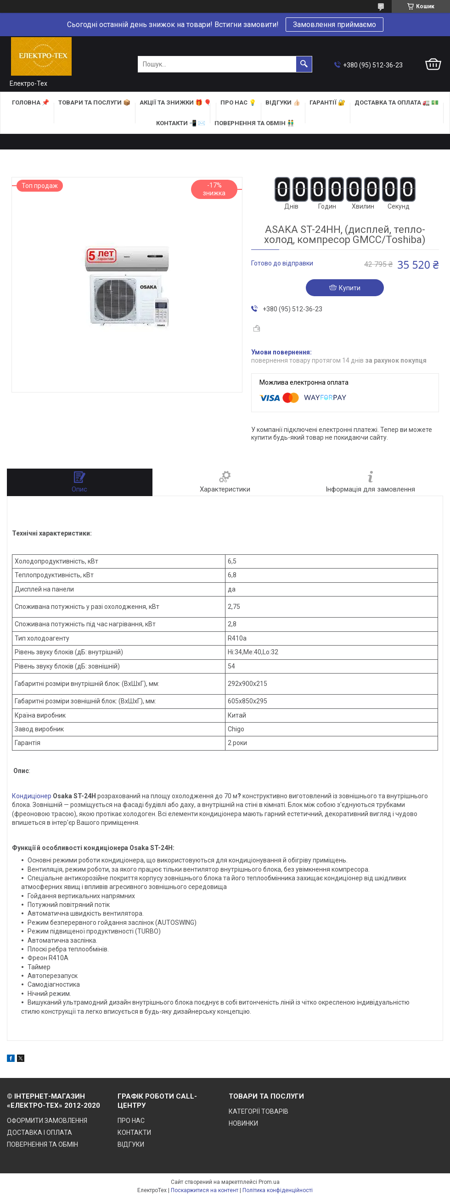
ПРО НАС (131, 1120)
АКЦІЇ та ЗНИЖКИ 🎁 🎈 (175, 102)
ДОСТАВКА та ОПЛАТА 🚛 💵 (396, 102)
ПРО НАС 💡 (238, 102)
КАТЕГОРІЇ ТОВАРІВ (258, 1111)
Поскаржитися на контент (204, 1190)
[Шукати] (304, 64)
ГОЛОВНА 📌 (30, 102)
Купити (349, 288)
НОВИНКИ (243, 1123)
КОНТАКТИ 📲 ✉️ (180, 123)
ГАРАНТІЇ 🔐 (327, 102)
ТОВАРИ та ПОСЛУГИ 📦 (94, 102)
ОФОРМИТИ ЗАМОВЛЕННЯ (47, 1120)
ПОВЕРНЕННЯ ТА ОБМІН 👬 (254, 123)
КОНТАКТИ (134, 1132)
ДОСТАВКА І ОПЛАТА (39, 1132)
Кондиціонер (31, 796)
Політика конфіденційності (277, 1190)
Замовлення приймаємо (334, 24)
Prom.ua (269, 1182)
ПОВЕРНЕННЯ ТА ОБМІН (42, 1144)
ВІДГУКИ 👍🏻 (282, 102)
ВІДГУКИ (131, 1144)
